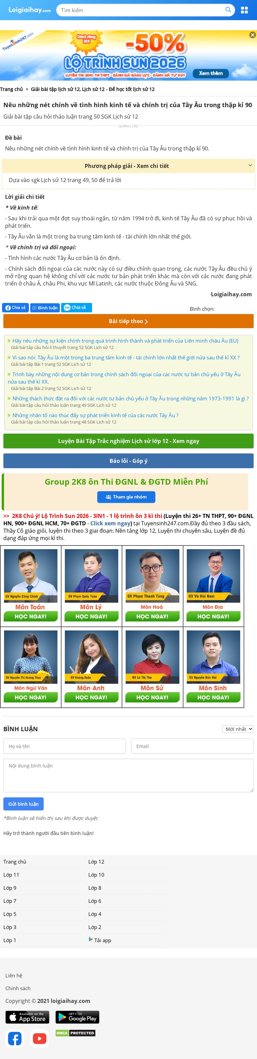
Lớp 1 (9, 940)
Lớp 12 (96, 861)
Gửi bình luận (23, 804)
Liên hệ (13, 975)
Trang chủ (14, 861)
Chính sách (18, 988)
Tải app (99, 939)
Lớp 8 (94, 887)
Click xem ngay (110, 523)
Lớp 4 (94, 914)
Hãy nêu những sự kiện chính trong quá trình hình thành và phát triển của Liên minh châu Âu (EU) (125, 340)
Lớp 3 (9, 927)
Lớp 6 (94, 900)
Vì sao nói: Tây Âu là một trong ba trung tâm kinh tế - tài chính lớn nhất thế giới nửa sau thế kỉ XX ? (126, 357)
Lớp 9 (9, 887)
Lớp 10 (96, 874)
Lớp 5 (9, 914)
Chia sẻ (15, 308)
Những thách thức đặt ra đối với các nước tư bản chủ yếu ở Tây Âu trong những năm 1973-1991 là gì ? (130, 398)
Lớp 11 (11, 874)
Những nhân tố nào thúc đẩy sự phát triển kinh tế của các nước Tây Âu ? (95, 415)
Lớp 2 (94, 927)
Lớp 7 (9, 900)
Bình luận (45, 307)
